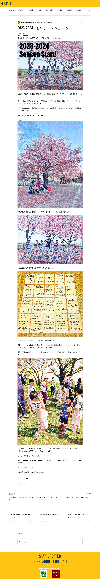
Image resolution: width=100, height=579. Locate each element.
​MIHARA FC (5, 3)
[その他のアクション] (81, 22)
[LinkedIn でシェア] (27, 478)
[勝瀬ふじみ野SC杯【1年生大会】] (78, 504)
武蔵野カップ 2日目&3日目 (48, 514)
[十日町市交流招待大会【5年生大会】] (21, 504)
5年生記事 (30, 10)
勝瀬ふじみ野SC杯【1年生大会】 (78, 515)
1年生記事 (70, 10)
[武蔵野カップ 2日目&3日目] (50, 504)
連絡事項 (26, 472)
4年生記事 (61, 10)
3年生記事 (79, 10)
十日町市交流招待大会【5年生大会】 (21, 515)
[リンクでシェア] (31, 478)
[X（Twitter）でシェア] (22, 478)
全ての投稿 (12, 10)
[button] (89, 10)
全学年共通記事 (50, 10)
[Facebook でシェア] (18, 478)
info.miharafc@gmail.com (51, 568)
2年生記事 (21, 10)
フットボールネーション (37, 472)
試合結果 (20, 472)
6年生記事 (39, 10)
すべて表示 (88, 493)
